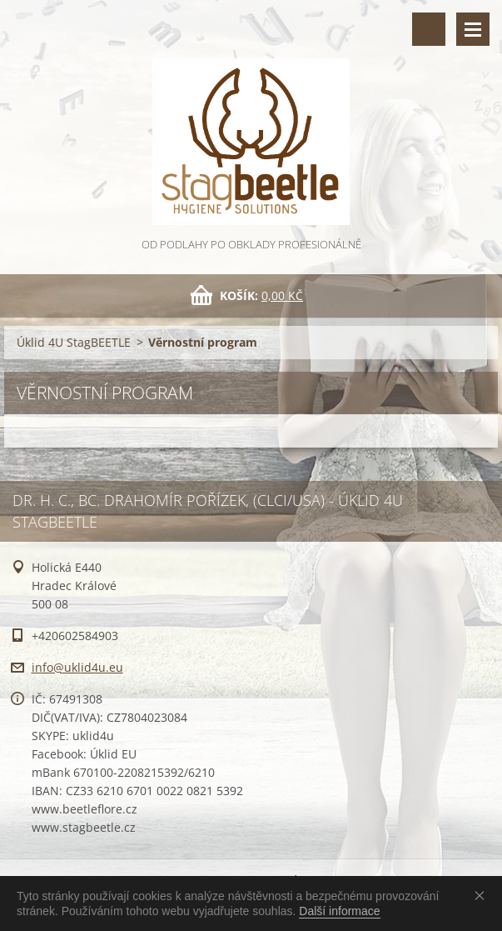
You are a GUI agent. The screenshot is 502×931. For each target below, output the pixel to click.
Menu (473, 29)
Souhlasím (483, 895)
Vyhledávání (428, 29)
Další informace (339, 911)
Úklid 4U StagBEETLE (74, 342)
